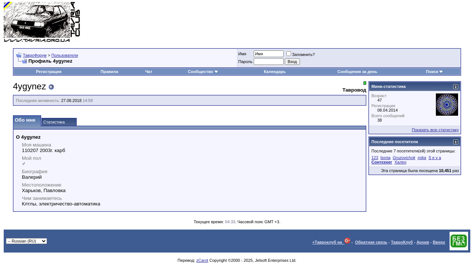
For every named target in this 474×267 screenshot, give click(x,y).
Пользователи (64, 55)
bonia (385, 157)
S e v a (434, 157)
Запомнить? (300, 54)
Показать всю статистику (435, 130)
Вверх (439, 242)
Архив (423, 242)
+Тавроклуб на (331, 242)
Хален (400, 162)
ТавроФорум (35, 55)
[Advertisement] (335, 22)
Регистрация (48, 71)
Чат (148, 71)
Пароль (245, 61)
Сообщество (203, 71)
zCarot (202, 260)
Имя (242, 54)
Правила (109, 71)
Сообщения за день (357, 71)
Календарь (275, 71)
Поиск (434, 71)
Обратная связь (371, 242)
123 (374, 157)
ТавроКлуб (402, 242)
